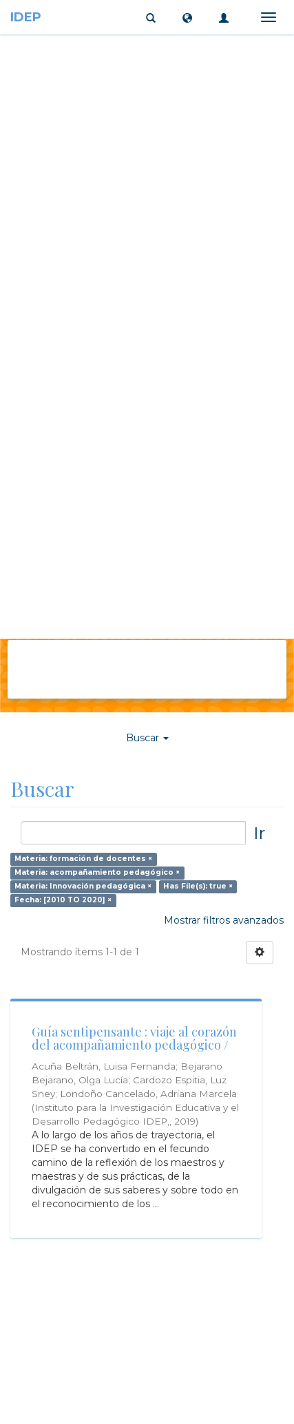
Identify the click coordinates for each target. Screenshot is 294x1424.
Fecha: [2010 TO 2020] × (63, 900)
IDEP (25, 17)
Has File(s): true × (198, 886)
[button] (187, 17)
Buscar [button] (147, 738)
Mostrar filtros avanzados (224, 920)
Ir (259, 832)
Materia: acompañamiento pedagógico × (97, 873)
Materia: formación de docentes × (83, 859)
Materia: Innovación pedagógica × (82, 886)
